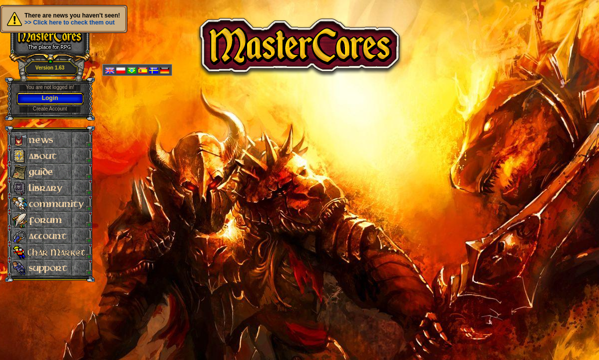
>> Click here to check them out (69, 22)
